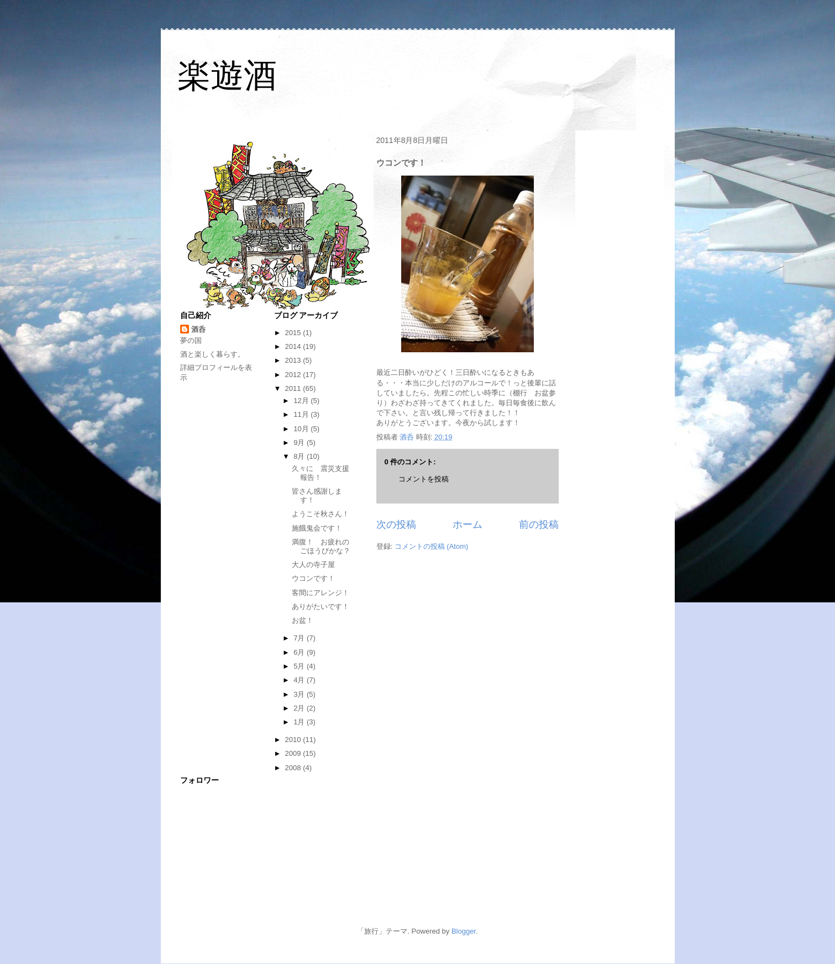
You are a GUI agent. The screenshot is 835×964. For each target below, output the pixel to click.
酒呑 (198, 329)
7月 (300, 638)
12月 (302, 400)
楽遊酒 (227, 75)
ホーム (467, 524)
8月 (300, 456)
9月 (300, 442)
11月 (302, 414)
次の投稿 (396, 524)
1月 (300, 722)
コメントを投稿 (423, 479)
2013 (294, 360)
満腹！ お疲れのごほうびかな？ (321, 546)
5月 (300, 666)
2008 (294, 768)
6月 (300, 652)
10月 (302, 429)
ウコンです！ (313, 578)
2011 (294, 388)
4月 (300, 680)
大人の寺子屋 (313, 564)
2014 (294, 346)
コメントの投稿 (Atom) (432, 546)
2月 (300, 708)
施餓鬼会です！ (317, 528)
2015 (294, 333)
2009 (294, 753)
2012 (294, 374)
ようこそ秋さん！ (320, 514)
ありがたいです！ (320, 606)
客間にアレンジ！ (320, 593)
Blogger (463, 931)
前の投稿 (539, 524)
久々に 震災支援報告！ (320, 472)
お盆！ (302, 620)
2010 (294, 739)
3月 (300, 694)
